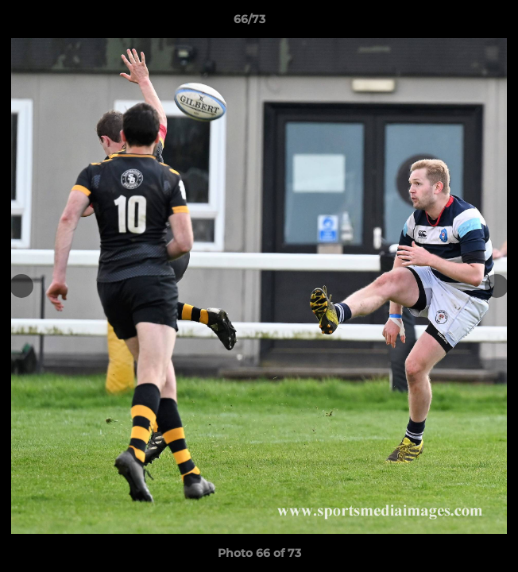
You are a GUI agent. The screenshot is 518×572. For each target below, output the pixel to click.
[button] (460, 23)
